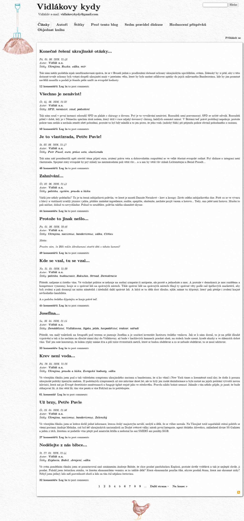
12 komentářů (48, 86)
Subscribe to (238, 492)
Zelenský (101, 418)
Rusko (66, 67)
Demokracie (108, 276)
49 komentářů (48, 253)
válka (75, 67)
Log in (63, 86)
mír (83, 67)
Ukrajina (54, 67)
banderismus (84, 234)
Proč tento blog (104, 24)
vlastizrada (95, 152)
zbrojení (75, 460)
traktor (123, 328)
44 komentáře (48, 211)
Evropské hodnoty (94, 371)
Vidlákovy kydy (68, 7)
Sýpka (87, 328)
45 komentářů (48, 305)
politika (53, 191)
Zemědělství (56, 328)
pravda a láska (80, 191)
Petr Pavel (55, 152)
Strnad (94, 276)
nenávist (61, 109)
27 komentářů (48, 437)
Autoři (61, 24)
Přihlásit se (233, 38)
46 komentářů (48, 168)
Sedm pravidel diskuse (144, 24)
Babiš (65, 460)
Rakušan (82, 276)
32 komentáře (48, 480)
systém (64, 191)
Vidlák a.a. (55, 63)
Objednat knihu (51, 30)
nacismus (68, 234)
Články (44, 24)
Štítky (79, 24)
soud (72, 109)
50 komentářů (48, 129)
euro (67, 152)
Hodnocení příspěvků (187, 24)
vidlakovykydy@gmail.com (79, 14)
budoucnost (67, 276)
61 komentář (47, 394)
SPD (51, 109)
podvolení (83, 109)
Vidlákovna (73, 328)
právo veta (79, 152)
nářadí (134, 328)
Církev (108, 234)
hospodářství (109, 328)
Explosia (53, 460)
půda (96, 328)
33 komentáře (48, 348)
